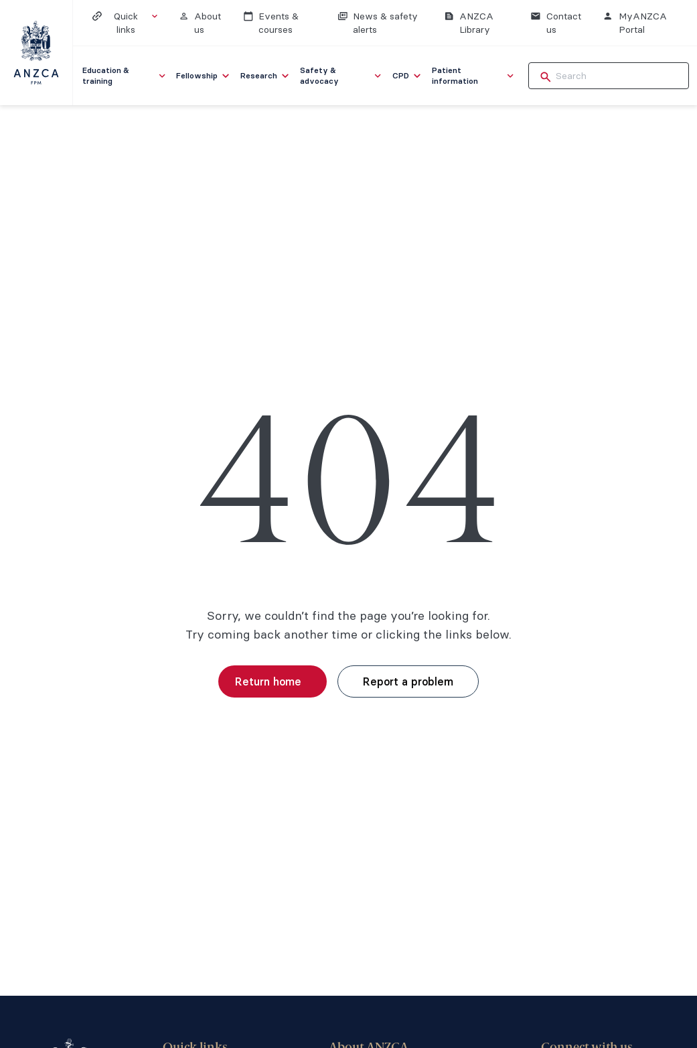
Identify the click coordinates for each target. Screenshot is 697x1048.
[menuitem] (125, 75)
